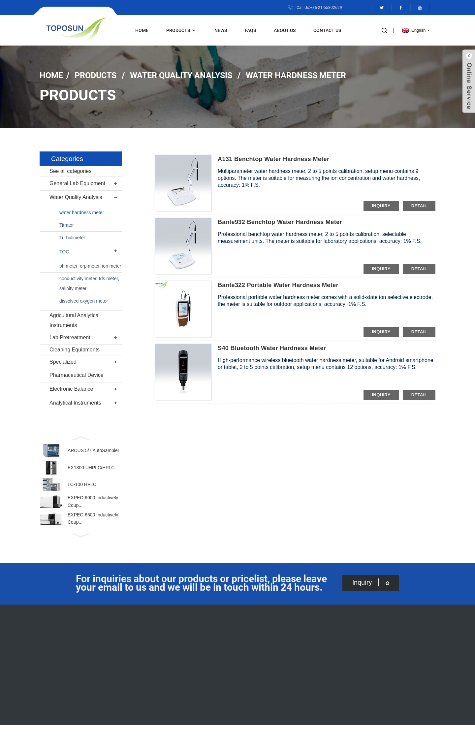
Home (141, 30)
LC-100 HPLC (82, 491)
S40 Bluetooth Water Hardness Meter (272, 348)
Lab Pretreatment (69, 337)
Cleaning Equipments (74, 349)
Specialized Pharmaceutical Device (76, 368)
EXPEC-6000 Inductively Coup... (93, 511)
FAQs (250, 30)
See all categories (70, 171)
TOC (64, 251)
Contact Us (327, 30)
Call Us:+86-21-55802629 (319, 7)
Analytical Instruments (75, 403)
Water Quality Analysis (181, 75)
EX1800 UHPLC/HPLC (91, 471)
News (220, 30)
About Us (285, 30)
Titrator (66, 225)
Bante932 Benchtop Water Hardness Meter (280, 222)
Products (181, 30)
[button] (81, 437)
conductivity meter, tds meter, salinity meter (89, 283)
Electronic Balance (71, 389)
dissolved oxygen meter (83, 301)
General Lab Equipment (77, 183)
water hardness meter (296, 75)
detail (419, 205)
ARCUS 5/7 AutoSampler (93, 452)
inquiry (381, 205)
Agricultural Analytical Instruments (74, 320)
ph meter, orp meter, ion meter (90, 266)
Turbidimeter (72, 237)
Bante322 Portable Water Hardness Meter (278, 285)
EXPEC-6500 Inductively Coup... (93, 530)
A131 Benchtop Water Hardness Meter (273, 159)
